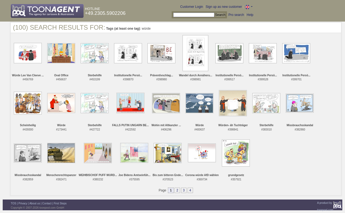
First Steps (60, 203)
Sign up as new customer (224, 7)
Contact (46, 203)
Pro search (236, 15)
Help (250, 15)
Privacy (23, 203)
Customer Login (191, 7)
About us (34, 203)
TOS (13, 203)
